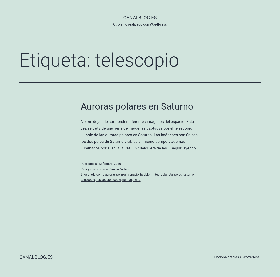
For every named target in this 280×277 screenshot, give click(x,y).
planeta (168, 174)
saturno (188, 174)
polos (178, 174)
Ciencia (114, 169)
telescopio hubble (108, 180)
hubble (145, 174)
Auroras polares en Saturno (137, 106)
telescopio (88, 180)
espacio (133, 174)
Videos (125, 169)
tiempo (127, 180)
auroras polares (116, 174)
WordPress (251, 257)
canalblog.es (140, 17)
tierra (137, 180)
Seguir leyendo (183, 148)
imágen (156, 174)
